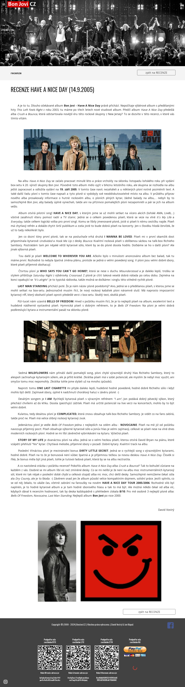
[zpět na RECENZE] (156, 72)
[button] (3, 4)
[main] (71, 73)
